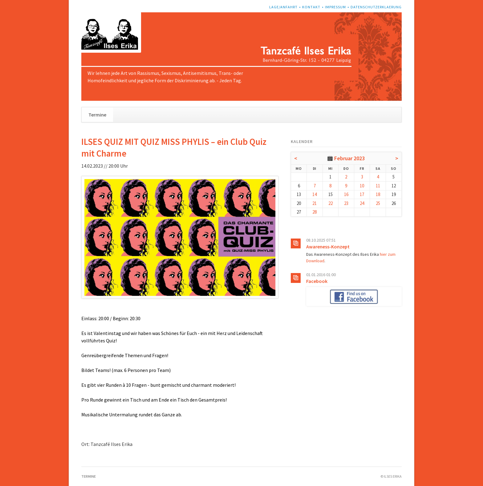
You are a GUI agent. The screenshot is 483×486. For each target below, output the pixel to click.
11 (378, 186)
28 (314, 212)
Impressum (335, 7)
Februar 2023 (349, 158)
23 (346, 203)
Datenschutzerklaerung (376, 7)
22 (330, 203)
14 (314, 194)
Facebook (316, 281)
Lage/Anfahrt (283, 7)
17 (362, 194)
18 (378, 194)
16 (346, 194)
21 (314, 203)
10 (362, 186)
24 (362, 203)
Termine (97, 115)
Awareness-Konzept (328, 246)
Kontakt (311, 7)
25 (378, 203)
